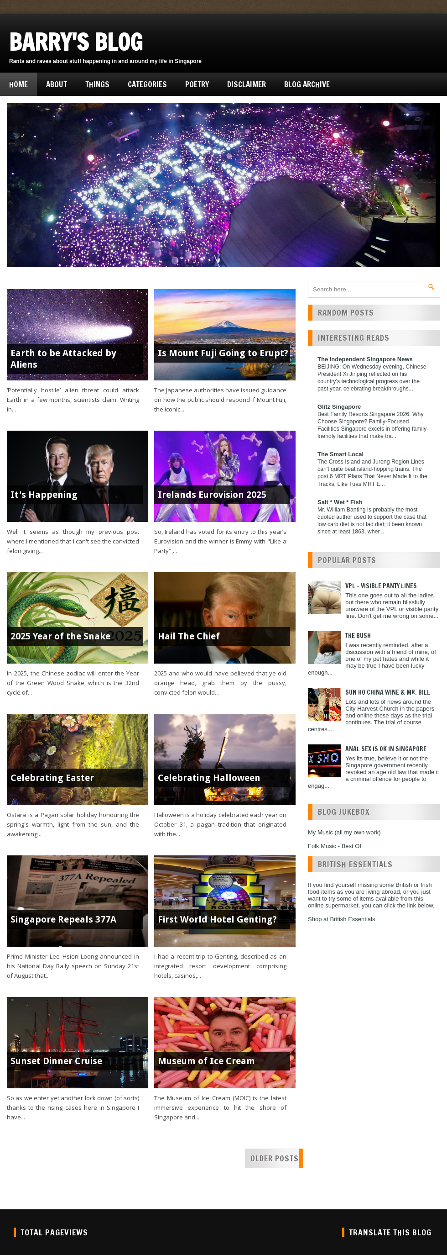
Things (97, 84)
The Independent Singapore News (365, 359)
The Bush (358, 635)
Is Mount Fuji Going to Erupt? (223, 353)
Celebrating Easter (52, 777)
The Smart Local (340, 454)
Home (18, 84)
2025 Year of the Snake (60, 636)
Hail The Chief (189, 636)
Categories (147, 84)
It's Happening (44, 494)
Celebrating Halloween (209, 777)
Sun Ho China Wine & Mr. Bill (387, 692)
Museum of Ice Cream (206, 1060)
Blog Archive (307, 84)
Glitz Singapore (339, 406)
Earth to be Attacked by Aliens (63, 359)
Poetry (197, 84)
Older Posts (274, 1158)
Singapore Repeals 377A (63, 919)
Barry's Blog (76, 42)
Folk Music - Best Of (334, 846)
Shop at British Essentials (341, 919)
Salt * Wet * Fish (340, 502)
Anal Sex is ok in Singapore (385, 749)
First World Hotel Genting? (217, 919)
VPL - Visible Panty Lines (381, 586)
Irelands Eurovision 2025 (212, 494)
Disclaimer (246, 84)
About (56, 84)
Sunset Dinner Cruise (56, 1060)
